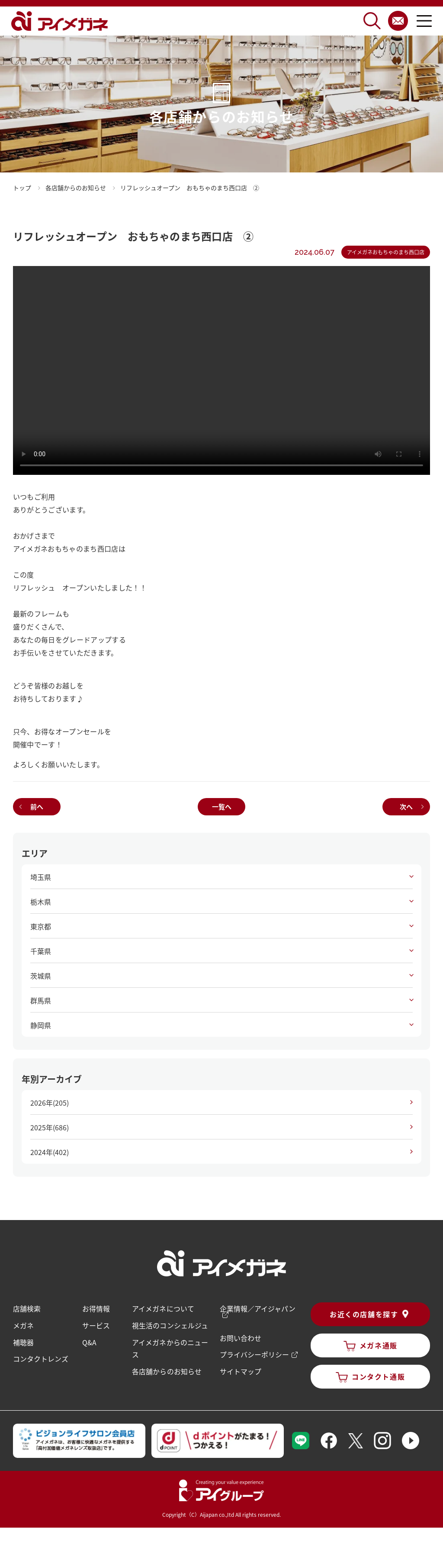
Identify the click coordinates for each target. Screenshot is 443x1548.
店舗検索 (27, 1308)
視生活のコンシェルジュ (170, 1325)
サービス (96, 1325)
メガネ (23, 1325)
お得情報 (96, 1308)
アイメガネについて (163, 1308)
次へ (406, 806)
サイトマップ (240, 1370)
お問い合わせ (240, 1337)
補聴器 (23, 1341)
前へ (36, 806)
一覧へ (221, 806)
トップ (22, 187)
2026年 (49, 1102)
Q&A (89, 1341)
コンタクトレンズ (40, 1358)
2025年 (49, 1127)
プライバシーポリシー (254, 1353)
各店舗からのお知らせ (166, 1370)
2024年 (49, 1152)
